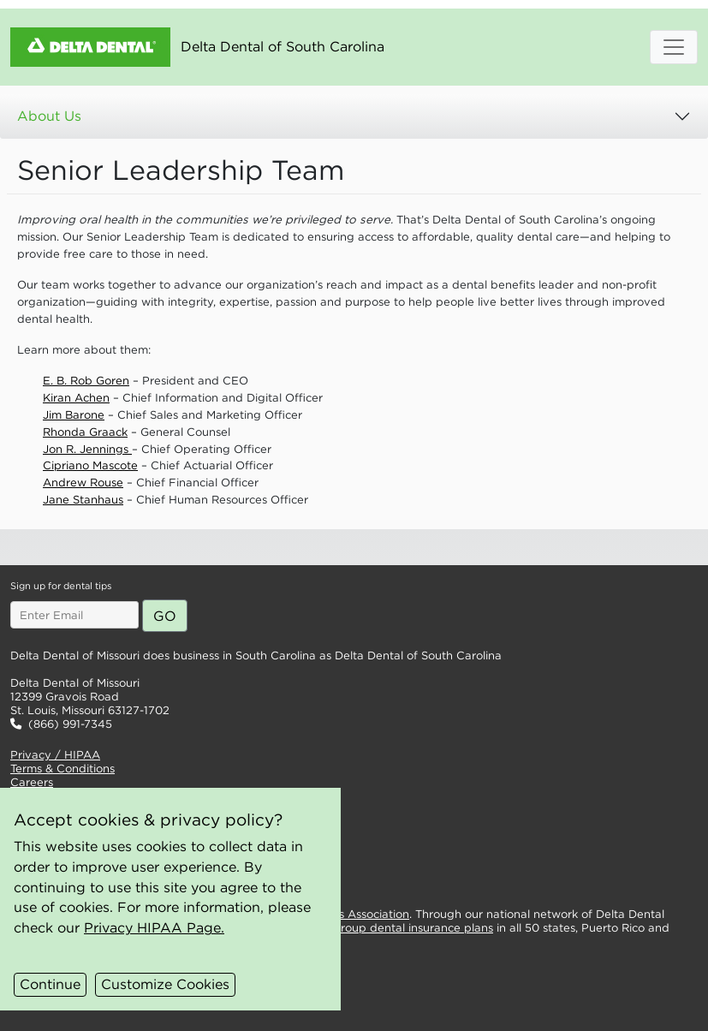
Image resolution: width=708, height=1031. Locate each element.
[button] (239, 547)
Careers (31, 782)
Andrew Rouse (83, 482)
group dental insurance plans (413, 928)
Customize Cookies (165, 983)
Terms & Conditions (62, 768)
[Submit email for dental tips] (164, 615)
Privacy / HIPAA (55, 755)
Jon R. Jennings (87, 449)
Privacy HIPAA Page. (154, 927)
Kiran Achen (76, 397)
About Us (49, 115)
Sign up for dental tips (60, 586)
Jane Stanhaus (83, 499)
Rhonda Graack (85, 432)
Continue (50, 983)
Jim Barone (73, 415)
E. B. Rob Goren (86, 380)
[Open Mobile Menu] (674, 47)
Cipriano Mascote (90, 465)
